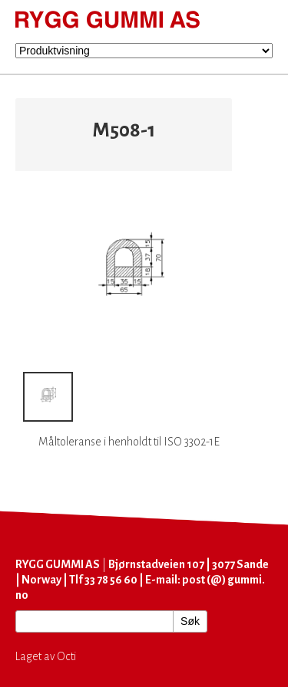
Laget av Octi (45, 656)
